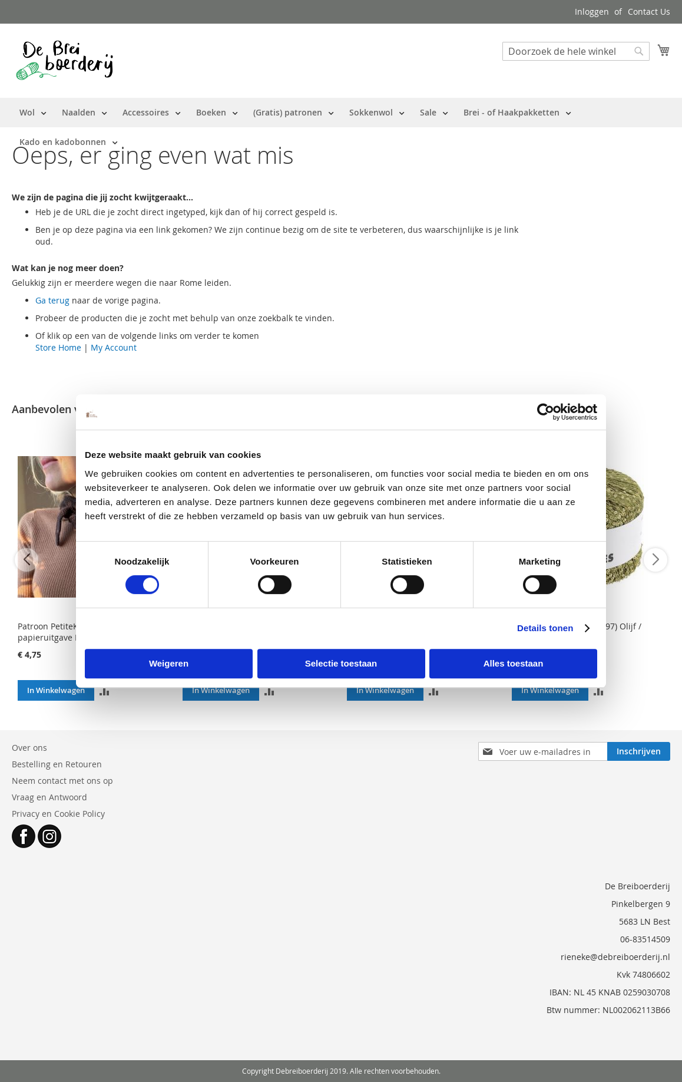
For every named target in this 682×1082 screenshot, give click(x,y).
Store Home (58, 347)
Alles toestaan (514, 663)
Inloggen (592, 11)
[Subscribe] (638, 751)
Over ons (29, 747)
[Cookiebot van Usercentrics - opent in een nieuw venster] (545, 412)
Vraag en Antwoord (49, 797)
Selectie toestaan (341, 663)
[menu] (341, 127)
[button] (104, 690)
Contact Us (649, 11)
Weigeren (168, 663)
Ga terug (52, 300)
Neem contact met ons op (62, 780)
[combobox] (576, 51)
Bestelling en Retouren (57, 764)
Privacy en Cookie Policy (58, 813)
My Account (114, 347)
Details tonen (545, 628)
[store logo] (64, 60)
